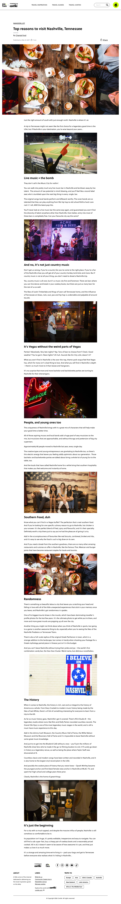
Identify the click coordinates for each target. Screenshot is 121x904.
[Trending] (116, 5)
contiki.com (40, 890)
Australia (99, 878)
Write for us (38, 877)
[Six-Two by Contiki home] (4, 5)
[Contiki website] (38, 865)
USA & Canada (87, 878)
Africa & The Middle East (74, 887)
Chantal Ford (21, 35)
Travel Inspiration (39, 5)
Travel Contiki (75, 5)
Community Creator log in (43, 879)
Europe (68, 878)
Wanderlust (19, 23)
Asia (76, 878)
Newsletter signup (41, 882)
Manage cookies (40, 884)
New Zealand (70, 882)
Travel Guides (58, 5)
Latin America (83, 882)
